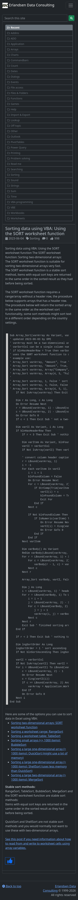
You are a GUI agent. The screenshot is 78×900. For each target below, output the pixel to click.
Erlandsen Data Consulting (28, 5)
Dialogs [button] (13, 76)
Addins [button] (13, 33)
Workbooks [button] (15, 213)
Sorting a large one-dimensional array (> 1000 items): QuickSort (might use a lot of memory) (39, 753)
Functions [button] (14, 98)
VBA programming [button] (20, 202)
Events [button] (13, 82)
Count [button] (12, 65)
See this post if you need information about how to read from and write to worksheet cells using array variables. (38, 843)
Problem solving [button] (18, 158)
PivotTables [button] (15, 142)
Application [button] (15, 44)
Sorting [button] (13, 174)
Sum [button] (11, 191)
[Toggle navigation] (71, 5)
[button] (39, 27)
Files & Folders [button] (17, 93)
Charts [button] (13, 55)
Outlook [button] (13, 136)
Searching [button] (15, 169)
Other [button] (12, 131)
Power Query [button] (16, 147)
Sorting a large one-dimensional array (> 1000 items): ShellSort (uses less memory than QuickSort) (39, 766)
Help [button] (11, 109)
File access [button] (15, 87)
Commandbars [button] (18, 60)
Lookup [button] (13, 120)
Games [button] (13, 104)
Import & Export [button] (18, 114)
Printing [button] (13, 153)
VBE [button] (11, 207)
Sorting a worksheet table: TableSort (36, 736)
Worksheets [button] (16, 218)
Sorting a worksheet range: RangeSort (37, 732)
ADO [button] (11, 38)
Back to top (11, 886)
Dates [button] (12, 71)
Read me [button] (14, 164)
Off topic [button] (14, 125)
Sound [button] (12, 180)
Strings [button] (13, 185)
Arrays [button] (12, 49)
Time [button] (12, 196)
